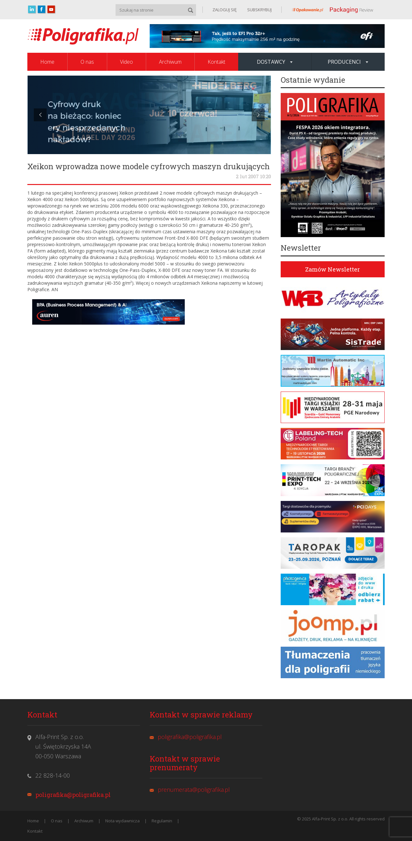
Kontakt (216, 61)
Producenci (348, 61)
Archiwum (170, 61)
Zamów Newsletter (332, 269)
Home (47, 61)
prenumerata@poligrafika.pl (194, 789)
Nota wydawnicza (122, 821)
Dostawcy (275, 61)
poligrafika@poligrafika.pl (73, 795)
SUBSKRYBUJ (259, 10)
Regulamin (162, 821)
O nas (87, 61)
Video (126, 61)
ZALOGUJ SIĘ (224, 10)
